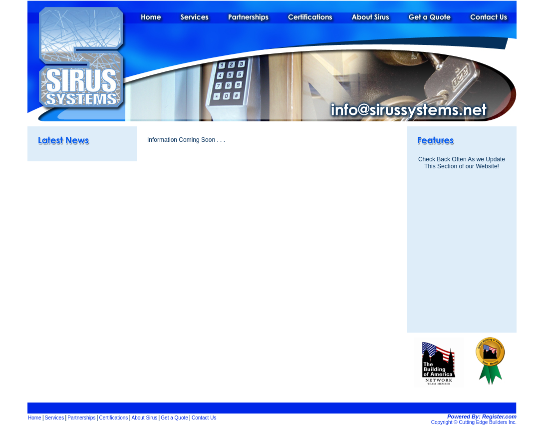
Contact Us (204, 418)
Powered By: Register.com (482, 417)
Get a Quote (174, 418)
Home (34, 418)
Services (54, 418)
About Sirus (145, 418)
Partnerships (81, 418)
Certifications (113, 418)
